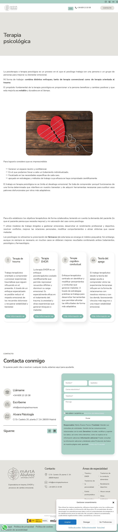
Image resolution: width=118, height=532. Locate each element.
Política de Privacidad (97, 444)
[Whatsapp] (116, 1)
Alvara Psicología (23, 414)
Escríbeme (19, 402)
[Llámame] (7, 392)
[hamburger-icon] (70, 8)
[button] (113, 502)
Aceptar (67, 522)
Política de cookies (75, 527)
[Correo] (112, 1)
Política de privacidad (89, 527)
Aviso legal (101, 527)
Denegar (86, 522)
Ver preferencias (105, 522)
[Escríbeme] (7, 404)
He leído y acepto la (85, 413)
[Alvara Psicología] (7, 416)
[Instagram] (105, 1)
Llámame (19, 390)
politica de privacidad (94, 413)
